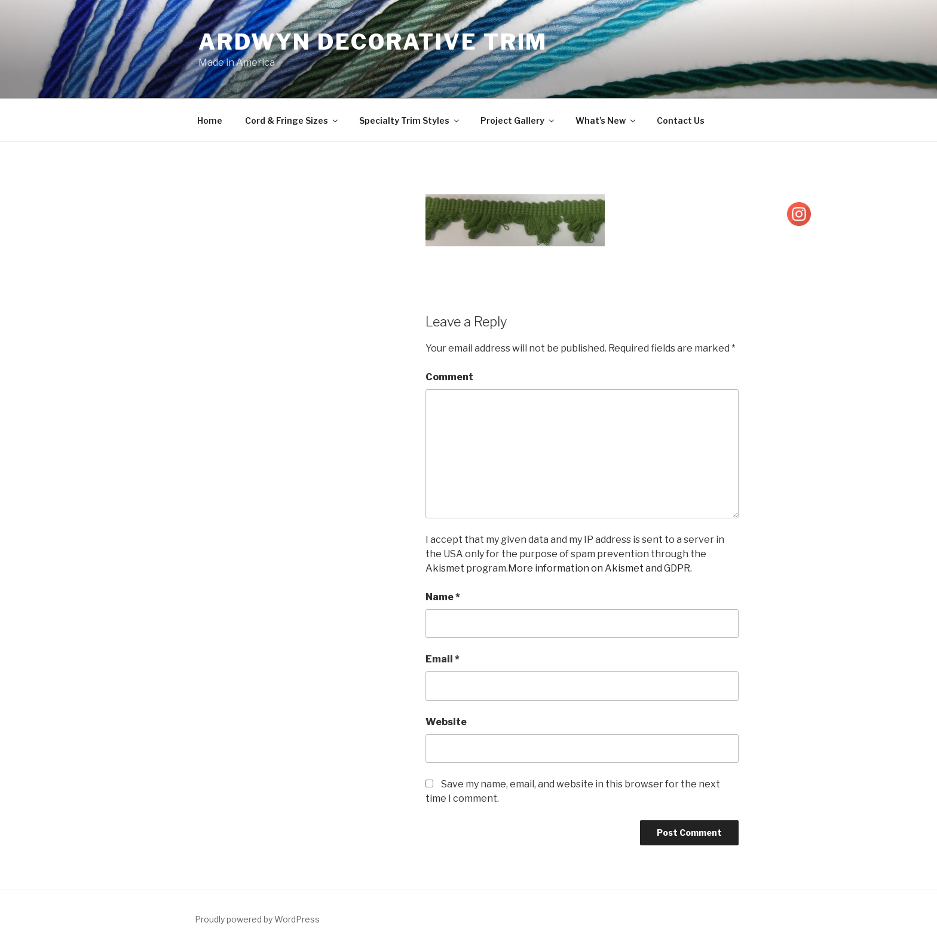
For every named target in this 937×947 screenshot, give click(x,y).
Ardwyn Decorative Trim (372, 42)
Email (442, 659)
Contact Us (681, 120)
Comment (449, 377)
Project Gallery (518, 120)
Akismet (444, 568)
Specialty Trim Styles (410, 120)
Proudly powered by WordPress (257, 919)
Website (446, 722)
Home (209, 120)
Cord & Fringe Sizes (292, 120)
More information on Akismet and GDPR (599, 568)
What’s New (606, 120)
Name (442, 597)
